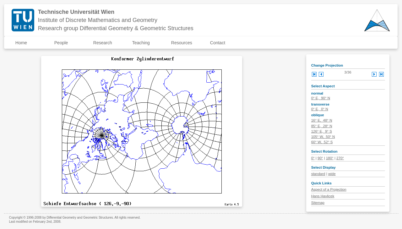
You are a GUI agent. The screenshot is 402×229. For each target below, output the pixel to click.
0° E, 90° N (320, 98)
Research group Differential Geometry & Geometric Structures (115, 28)
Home (21, 42)
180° (330, 158)
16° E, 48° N (321, 120)
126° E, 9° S (321, 131)
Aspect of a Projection (328, 189)
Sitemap (317, 202)
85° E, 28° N (321, 126)
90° (320, 158)
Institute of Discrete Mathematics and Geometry (97, 20)
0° (313, 158)
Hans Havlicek (322, 196)
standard (318, 174)
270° (340, 158)
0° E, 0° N (319, 109)
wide (332, 174)
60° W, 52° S (322, 142)
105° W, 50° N (323, 137)
